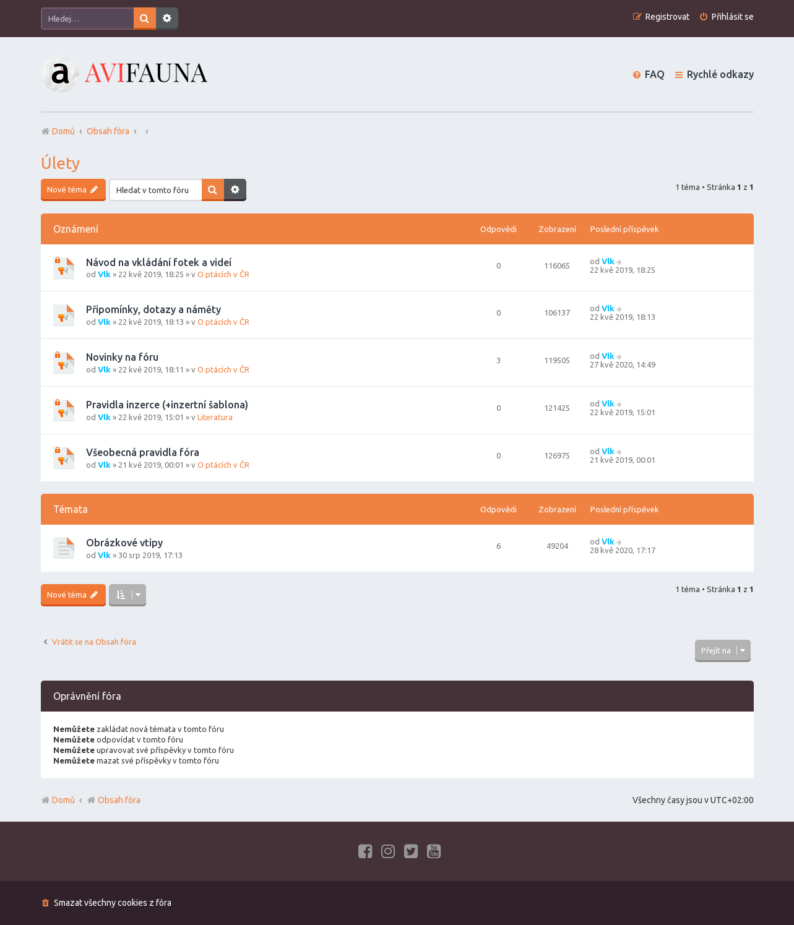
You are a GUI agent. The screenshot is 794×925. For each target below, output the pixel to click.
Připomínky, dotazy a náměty (153, 309)
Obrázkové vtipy (124, 542)
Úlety (60, 163)
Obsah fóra (113, 800)
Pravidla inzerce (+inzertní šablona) (167, 404)
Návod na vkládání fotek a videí (158, 262)
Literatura (215, 417)
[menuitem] (726, 17)
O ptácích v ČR (223, 274)
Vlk (104, 274)
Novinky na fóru (122, 357)
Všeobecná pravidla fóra (142, 452)
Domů (63, 800)
